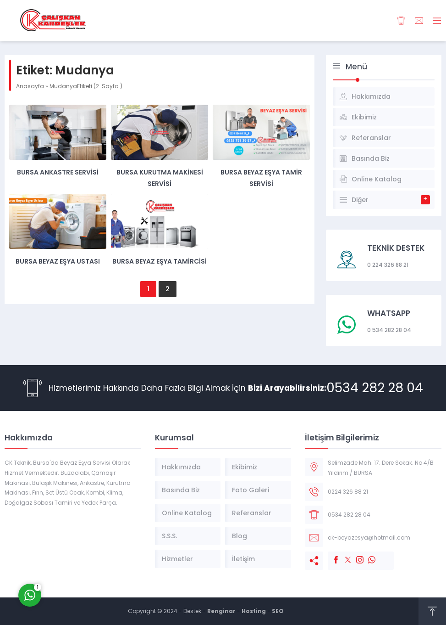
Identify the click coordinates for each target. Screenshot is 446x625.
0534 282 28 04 (374, 388)
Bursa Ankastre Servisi (58, 172)
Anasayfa (30, 86)
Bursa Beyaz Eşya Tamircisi (159, 261)
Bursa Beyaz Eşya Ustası (58, 261)
